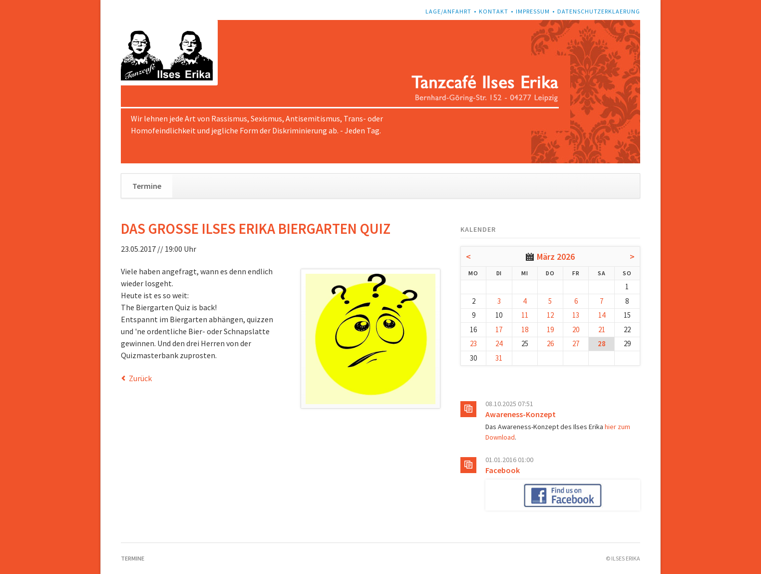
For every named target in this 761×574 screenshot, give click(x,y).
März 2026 (556, 256)
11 (524, 315)
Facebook (502, 470)
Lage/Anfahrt (448, 11)
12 (550, 315)
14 (601, 315)
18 (524, 329)
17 (498, 329)
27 (575, 343)
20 (575, 329)
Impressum (533, 11)
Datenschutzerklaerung (598, 11)
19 (550, 329)
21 (601, 329)
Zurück (140, 378)
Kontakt (493, 11)
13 (575, 315)
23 (473, 343)
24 (498, 343)
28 (602, 343)
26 (550, 343)
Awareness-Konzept (520, 414)
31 (498, 358)
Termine (146, 186)
